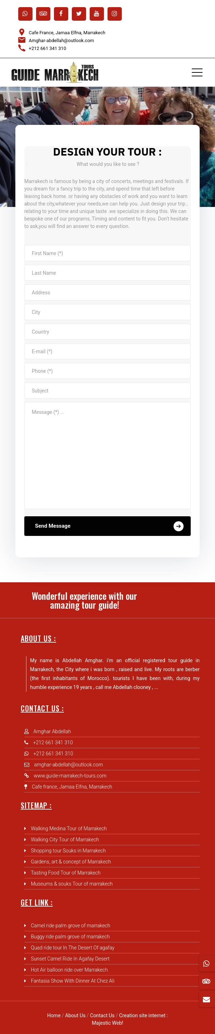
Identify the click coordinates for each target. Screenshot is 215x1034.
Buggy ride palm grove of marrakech (70, 936)
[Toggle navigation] (197, 72)
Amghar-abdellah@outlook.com (61, 40)
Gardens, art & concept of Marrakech (71, 862)
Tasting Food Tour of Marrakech (65, 873)
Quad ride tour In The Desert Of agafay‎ (72, 948)
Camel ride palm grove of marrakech (70, 925)
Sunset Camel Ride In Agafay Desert (70, 959)
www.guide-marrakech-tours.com (70, 776)
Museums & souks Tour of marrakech (71, 884)
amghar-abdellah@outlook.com (68, 764)
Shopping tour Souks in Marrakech (68, 850)
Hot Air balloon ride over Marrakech (69, 970)
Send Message (109, 526)
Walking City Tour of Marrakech (65, 839)
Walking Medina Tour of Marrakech (69, 828)
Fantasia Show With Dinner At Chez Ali (72, 981)
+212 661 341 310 (47, 48)
